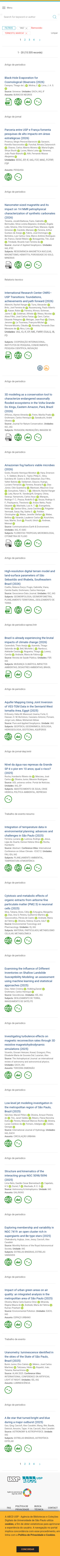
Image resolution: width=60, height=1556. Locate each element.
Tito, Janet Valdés (19, 1118)
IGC (6, 427)
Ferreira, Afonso (32, 310)
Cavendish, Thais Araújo (16, 645)
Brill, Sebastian (33, 479)
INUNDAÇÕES (32, 430)
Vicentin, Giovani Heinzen (17, 1052)
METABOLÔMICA (23, 933)
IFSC (11, 248)
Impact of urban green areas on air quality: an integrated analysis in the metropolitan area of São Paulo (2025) (29, 1294)
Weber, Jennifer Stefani (31, 514)
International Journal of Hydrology (28, 1130)
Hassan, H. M (11, 717)
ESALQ (47, 331)
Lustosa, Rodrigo (32, 839)
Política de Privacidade (22, 1508)
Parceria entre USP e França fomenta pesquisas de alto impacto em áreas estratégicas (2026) (28, 134)
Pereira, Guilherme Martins (32, 915)
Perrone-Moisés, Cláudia (16, 325)
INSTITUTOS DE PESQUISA (17, 345)
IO (22, 331)
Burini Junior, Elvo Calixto (17, 1364)
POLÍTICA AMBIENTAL (24, 792)
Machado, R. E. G (32, 1186)
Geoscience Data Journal (24, 593)
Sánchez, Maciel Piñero (16, 1115)
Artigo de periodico (15, 64)
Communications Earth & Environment (30, 526)
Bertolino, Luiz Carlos (15, 236)
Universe (16, 91)
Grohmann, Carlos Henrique (18, 417)
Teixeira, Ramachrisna (15, 1370)
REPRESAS (41, 792)
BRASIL (47, 667)
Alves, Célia (23, 912)
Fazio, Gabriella (36, 221)
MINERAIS (9, 258)
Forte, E (44, 714)
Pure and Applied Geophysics (26, 723)
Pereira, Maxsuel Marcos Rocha (29, 1121)
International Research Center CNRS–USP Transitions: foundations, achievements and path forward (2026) (29, 297)
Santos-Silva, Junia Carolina (27, 508)
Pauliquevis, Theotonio (18, 502)
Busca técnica (38, 1508)
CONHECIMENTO (39, 345)
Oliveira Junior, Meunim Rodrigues (31, 779)
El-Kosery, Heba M (13, 714)
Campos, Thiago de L (15, 85)
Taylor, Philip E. (34, 476)
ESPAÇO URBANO (22, 1317)
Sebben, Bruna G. (18, 476)
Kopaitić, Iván (42, 1367)
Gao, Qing (9, 1425)
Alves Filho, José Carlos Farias (19, 316)
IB (53, 331)
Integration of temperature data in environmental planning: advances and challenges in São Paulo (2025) (29, 831)
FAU (6, 854)
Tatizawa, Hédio (24, 1367)
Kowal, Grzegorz (37, 1052)
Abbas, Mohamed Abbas (27, 720)
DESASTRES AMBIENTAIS (30, 667)
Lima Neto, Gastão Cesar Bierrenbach (22, 1183)
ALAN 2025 (17, 1373)
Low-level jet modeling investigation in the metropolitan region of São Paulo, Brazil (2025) (28, 1107)
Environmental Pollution (23, 1311)
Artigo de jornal (13, 116)
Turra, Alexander (39, 304)
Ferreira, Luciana (12, 839)
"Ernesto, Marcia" (16, 33)
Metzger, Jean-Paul (35, 319)
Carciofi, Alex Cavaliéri (25, 1425)
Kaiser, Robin (14, 310)
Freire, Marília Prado (41, 415)
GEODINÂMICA (33, 726)
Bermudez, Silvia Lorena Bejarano (20, 224)
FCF (37, 159)
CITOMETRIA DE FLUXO (16, 536)
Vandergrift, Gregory (32, 493)
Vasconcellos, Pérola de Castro (19, 918)
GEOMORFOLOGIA (23, 596)
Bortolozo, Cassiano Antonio (31, 717)
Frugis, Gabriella (34, 587)
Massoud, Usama (31, 714)
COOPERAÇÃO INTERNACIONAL (29, 342)
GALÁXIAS (19, 1192)
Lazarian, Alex (41, 1055)
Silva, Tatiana (11, 912)
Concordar (27, 1549)
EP (24, 159)
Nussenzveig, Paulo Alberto (42, 307)
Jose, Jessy (30, 1239)
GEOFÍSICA (19, 726)
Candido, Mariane (25, 230)
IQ (31, 927)
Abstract (16, 848)
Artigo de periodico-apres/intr (21, 624)
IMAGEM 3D (45, 430)
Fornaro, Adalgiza (34, 1124)
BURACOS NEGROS (23, 95)
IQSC (24, 530)
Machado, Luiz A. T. (25, 505)
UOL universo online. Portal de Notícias (31, 782)
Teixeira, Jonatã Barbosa (16, 221)
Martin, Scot (15, 520)
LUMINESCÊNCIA (22, 1383)
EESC (19, 159)
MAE (42, 159)
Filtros (9, 28)
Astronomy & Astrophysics (25, 1189)
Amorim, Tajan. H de (22, 1428)
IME (33, 331)
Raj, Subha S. (26, 511)
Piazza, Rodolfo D (26, 499)
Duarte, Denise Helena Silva (26, 842)
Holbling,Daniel (34, 989)
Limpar (54, 33)
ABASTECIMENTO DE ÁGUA (27, 789)
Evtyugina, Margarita (43, 912)
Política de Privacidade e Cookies (36, 1534)
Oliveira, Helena (25, 921)
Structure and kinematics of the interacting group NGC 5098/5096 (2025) (26, 1175)
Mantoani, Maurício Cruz (41, 488)
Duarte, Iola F (40, 921)
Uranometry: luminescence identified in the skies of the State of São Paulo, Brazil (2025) (29, 1356)
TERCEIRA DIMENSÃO (24, 1068)
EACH (34, 91)
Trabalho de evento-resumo (19, 814)
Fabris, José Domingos (37, 233)
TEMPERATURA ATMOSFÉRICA (19, 861)
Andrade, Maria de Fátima (27, 654)
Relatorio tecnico (14, 279)
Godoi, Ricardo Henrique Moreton (20, 473)
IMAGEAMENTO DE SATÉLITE (19, 1001)
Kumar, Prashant (12, 1308)
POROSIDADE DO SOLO (42, 254)
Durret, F (16, 1186)
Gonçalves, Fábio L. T (18, 491)
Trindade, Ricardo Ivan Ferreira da (24, 242)
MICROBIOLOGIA (46, 533)
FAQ (9, 1508)
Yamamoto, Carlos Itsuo (24, 497)
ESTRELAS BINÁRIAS (24, 1252)
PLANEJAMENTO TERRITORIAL (20, 600)
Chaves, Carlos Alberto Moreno (23, 147)
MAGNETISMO (12, 254)
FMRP (39, 331)
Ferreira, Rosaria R (34, 484)
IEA (11, 854)
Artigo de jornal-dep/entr (18, 751)
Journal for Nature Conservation (27, 424)
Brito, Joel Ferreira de (15, 307)
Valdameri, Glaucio (30, 482)
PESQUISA (19, 170)
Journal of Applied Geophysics (27, 245)
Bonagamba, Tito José (43, 239)
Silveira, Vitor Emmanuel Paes (24, 227)
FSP (7, 163)
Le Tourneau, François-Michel (30, 322)
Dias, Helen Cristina (14, 989)
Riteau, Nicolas (45, 313)
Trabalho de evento (15, 1339)
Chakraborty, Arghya (14, 1239)
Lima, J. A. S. (48, 85)
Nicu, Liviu (25, 328)
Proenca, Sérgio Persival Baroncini (21, 141)
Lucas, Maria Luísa (30, 150)
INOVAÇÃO (32, 348)
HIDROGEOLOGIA (13, 729)
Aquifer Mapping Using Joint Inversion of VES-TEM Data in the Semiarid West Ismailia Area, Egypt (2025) (29, 706)
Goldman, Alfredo (25, 313)
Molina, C (33, 85)
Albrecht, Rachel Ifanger (16, 304)
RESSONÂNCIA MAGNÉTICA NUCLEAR (32, 251)
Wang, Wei (42, 1425)
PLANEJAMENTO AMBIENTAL (28, 857)
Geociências (18, 995)
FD (6, 335)
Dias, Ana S (13, 915)
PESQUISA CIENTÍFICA (15, 348)
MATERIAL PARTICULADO (26, 930)
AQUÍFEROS (40, 729)
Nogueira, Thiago (32, 651)
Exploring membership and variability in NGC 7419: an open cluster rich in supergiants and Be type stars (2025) (29, 1231)
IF (43, 91)
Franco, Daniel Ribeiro (18, 239)
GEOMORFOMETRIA (42, 596)
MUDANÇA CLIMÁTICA (25, 664)
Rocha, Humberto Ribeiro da (18, 776)
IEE (36, 995)
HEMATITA (25, 254)
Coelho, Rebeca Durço (15, 587)
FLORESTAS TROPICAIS (25, 533)
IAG (40, 91)
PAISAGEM (19, 430)
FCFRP (49, 159)
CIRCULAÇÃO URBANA (25, 1136)
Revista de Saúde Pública (24, 658)
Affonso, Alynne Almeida (16, 415)
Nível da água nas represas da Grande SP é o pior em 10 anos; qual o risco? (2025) (28, 769)
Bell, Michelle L (27, 648)
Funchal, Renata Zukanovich (42, 144)
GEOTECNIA (28, 729)
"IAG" (24, 28)
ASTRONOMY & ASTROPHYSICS (27, 1431)
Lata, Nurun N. (15, 493)
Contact (53, 1508)
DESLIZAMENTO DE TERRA (27, 998)
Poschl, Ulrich (31, 520)
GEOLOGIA (46, 726)
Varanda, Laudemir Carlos (27, 517)
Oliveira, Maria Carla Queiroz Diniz (21, 1302)
